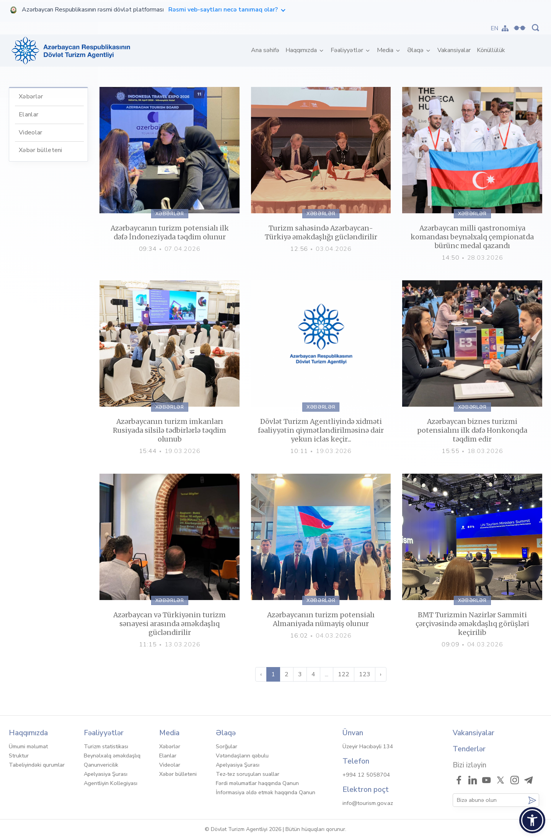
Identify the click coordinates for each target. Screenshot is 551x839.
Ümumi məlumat (28, 746)
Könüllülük (491, 50)
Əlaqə (416, 50)
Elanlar (28, 114)
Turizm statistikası (106, 746)
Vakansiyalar (454, 50)
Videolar (30, 132)
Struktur (19, 755)
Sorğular (226, 746)
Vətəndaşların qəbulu (242, 755)
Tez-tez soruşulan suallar (247, 774)
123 (364, 674)
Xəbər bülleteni (40, 150)
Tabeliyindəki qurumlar (37, 765)
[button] (532, 820)
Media (386, 50)
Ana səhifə (266, 50)
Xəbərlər (31, 96)
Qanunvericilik (101, 765)
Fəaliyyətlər (348, 50)
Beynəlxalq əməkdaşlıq (112, 755)
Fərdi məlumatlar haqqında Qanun (257, 783)
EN (495, 28)
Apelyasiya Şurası (105, 774)
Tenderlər (469, 749)
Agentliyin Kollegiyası (110, 783)
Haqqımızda (301, 50)
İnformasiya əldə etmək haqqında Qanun (265, 792)
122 (343, 674)
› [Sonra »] (380, 674)
